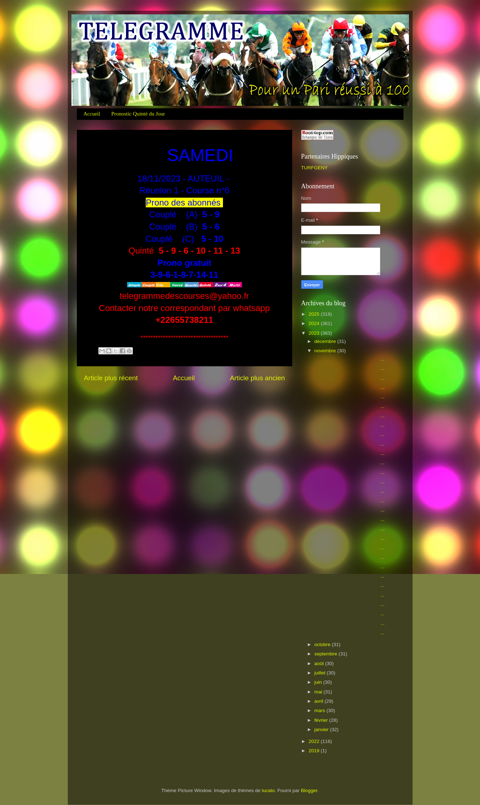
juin (318, 682)
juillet (320, 672)
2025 (314, 314)
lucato (268, 790)
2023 (314, 333)
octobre (323, 644)
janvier (322, 729)
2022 (314, 741)
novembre (325, 350)
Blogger (309, 790)
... (349, 359)
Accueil (91, 114)
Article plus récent (111, 378)
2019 (314, 750)
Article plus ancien (257, 378)
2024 (314, 323)
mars (320, 710)
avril (319, 701)
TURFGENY (314, 167)
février (321, 720)
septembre (326, 653)
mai (319, 692)
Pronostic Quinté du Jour (138, 114)
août (319, 663)
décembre (325, 341)
